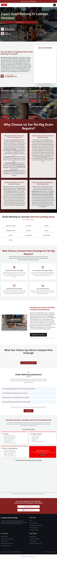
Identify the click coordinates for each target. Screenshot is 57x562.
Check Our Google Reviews (28, 365)
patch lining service (42, 158)
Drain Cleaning (4, 543)
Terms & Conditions (32, 559)
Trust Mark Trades (53, 554)
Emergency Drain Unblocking (35, 528)
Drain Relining (32, 539)
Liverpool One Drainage (9, 520)
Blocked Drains (4, 539)
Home (30, 523)
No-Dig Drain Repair (33, 532)
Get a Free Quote (7, 22)
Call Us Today (42, 457)
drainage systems (18, 152)
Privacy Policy (23, 559)
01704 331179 (33, 1)
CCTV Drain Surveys (33, 530)
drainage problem (15, 142)
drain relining (19, 63)
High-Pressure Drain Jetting (7, 541)
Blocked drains (4, 58)
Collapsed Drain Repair (34, 541)
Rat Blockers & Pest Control (35, 546)
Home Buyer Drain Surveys (7, 546)
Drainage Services (33, 525)
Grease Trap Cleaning (5, 548)
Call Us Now (28, 413)
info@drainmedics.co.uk (28, 512)
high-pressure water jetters (17, 166)
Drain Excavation (33, 543)
